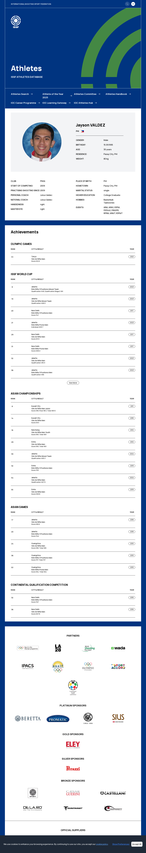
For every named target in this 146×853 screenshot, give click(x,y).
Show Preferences (120, 844)
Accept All (136, 844)
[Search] (127, 4)
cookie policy (102, 844)
